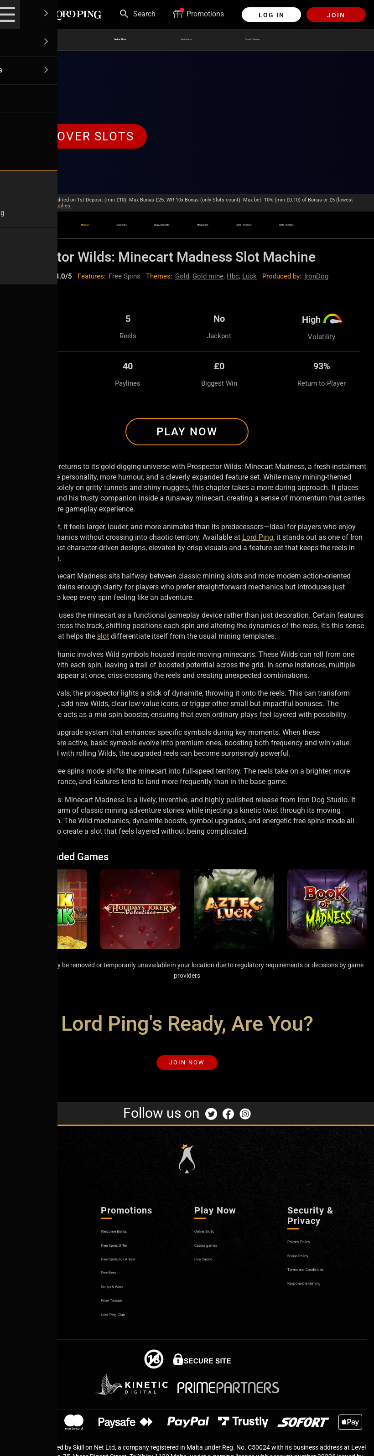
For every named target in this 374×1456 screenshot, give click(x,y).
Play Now (187, 435)
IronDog (316, 279)
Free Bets (115, 1283)
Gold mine (207, 279)
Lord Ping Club (124, 1325)
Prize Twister (121, 1311)
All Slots (24, 226)
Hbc (233, 279)
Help (14, 1255)
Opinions (21, 1311)
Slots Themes (343, 226)
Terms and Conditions (322, 1280)
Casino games (217, 1255)
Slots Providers (280, 226)
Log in (272, 15)
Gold (182, 279)
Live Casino (183, 39)
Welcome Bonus (127, 1242)
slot (103, 639)
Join (336, 15)
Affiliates (21, 1297)
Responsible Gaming (320, 1294)
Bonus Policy (308, 1266)
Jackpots (80, 221)
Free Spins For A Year (135, 1269)
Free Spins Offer (127, 1255)
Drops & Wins (122, 1297)
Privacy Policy (309, 1252)
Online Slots (101, 39)
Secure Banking (32, 1283)
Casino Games (268, 39)
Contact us (24, 1269)
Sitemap (20, 1325)
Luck (249, 279)
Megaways (212, 221)
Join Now (187, 1069)
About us (21, 1242)
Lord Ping (257, 540)
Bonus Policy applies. (47, 206)
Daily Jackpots (144, 226)
